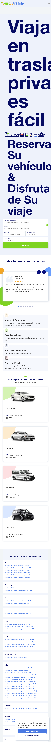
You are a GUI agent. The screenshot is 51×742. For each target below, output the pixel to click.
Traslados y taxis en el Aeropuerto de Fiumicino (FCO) (21, 693)
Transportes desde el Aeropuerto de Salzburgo (19, 646)
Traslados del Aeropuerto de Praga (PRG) (17, 657)
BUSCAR (25, 245)
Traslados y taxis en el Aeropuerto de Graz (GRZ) (20, 644)
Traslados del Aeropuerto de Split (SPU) (17, 570)
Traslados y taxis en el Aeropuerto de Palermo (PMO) (21, 681)
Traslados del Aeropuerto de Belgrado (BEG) (18, 613)
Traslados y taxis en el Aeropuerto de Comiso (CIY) (20, 698)
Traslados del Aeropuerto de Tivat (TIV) (16, 588)
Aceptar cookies (32, 731)
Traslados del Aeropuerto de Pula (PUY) (17, 565)
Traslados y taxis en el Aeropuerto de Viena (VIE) (19, 639)
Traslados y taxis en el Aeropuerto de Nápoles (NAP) (20, 684)
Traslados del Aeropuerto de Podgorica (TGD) (18, 590)
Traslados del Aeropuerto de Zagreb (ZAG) (18, 575)
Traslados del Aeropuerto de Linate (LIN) (17, 670)
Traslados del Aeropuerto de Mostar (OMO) (18, 603)
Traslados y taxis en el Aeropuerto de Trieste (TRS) (20, 679)
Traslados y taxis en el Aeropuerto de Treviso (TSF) (20, 677)
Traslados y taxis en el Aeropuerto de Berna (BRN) (20, 629)
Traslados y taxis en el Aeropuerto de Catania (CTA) (20, 695)
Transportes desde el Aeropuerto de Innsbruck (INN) (20, 642)
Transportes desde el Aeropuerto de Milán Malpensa (21, 668)
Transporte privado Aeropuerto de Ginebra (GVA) (19, 626)
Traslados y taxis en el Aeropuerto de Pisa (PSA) (19, 686)
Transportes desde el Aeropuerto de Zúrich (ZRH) (20, 624)
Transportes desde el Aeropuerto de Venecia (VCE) (20, 674)
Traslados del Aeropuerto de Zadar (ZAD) (17, 572)
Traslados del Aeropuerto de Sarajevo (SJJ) (18, 600)
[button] (25, 222)
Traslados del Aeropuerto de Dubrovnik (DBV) (18, 568)
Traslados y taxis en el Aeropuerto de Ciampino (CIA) (21, 691)
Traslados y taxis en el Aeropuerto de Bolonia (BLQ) (20, 688)
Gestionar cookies (32, 735)
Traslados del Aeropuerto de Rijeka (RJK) (17, 577)
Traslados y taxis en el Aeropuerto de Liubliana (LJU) (21, 708)
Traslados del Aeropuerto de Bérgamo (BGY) (18, 672)
